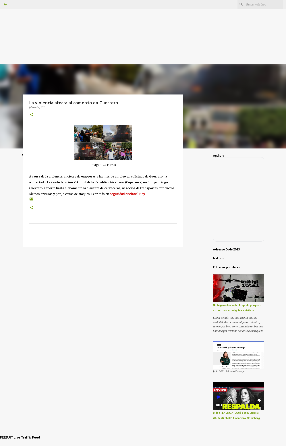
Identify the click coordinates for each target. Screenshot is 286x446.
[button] (31, 114)
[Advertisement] (143, 25)
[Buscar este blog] (264, 4)
